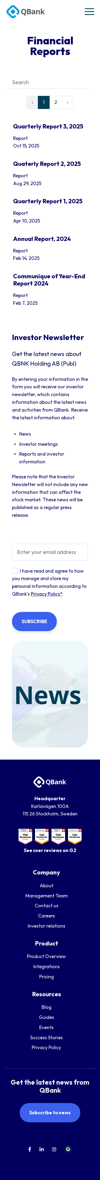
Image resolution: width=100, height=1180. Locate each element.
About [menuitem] (46, 885)
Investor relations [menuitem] (46, 926)
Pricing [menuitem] (46, 977)
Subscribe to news (50, 1112)
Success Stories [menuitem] (46, 1037)
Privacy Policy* (47, 594)
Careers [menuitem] (46, 916)
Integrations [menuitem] (46, 966)
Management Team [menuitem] (46, 896)
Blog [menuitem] (46, 1007)
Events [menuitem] (46, 1027)
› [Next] (67, 102)
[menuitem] (29, 1149)
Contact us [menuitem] (46, 905)
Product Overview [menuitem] (46, 956)
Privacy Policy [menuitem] (46, 1047)
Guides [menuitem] (46, 1017)
